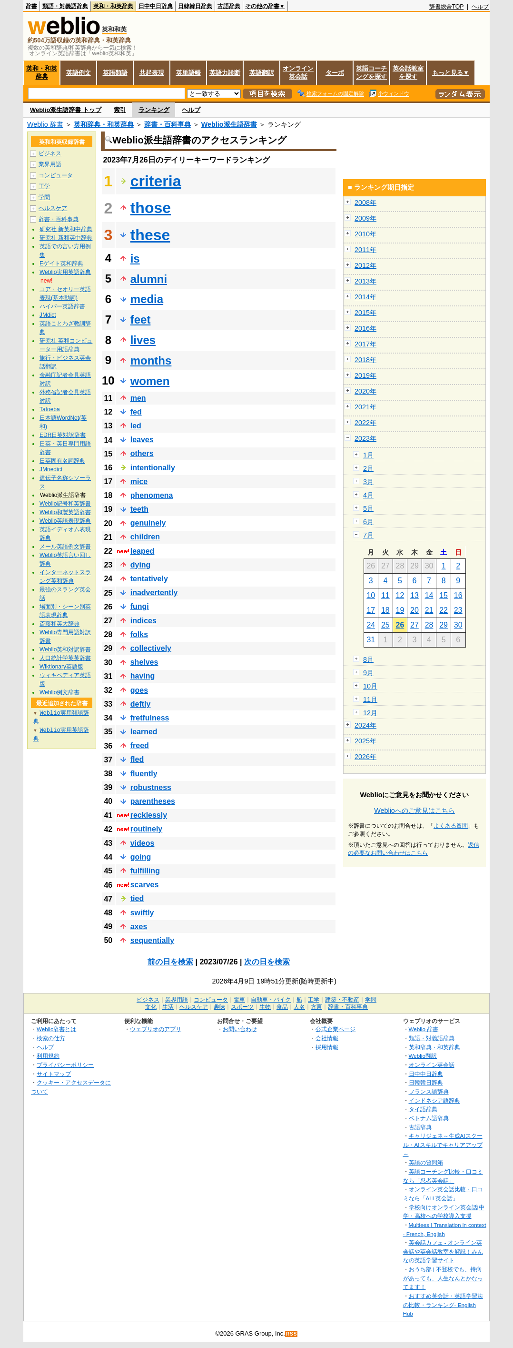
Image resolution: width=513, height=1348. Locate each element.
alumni (148, 279)
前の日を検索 (170, 962)
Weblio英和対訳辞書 (65, 649)
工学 (44, 186)
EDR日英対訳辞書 (62, 435)
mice (139, 481)
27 (414, 625)
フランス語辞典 (429, 1091)
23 (458, 610)
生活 (168, 1007)
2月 (368, 468)
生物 (265, 1007)
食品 (282, 1007)
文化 (151, 1007)
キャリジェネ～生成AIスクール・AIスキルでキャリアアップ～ (443, 1144)
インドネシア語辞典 (434, 1100)
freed (139, 745)
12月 (370, 713)
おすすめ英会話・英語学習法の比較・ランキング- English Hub (443, 1305)
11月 (370, 699)
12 (400, 595)
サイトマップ (54, 1074)
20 (414, 610)
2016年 (365, 328)
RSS (291, 1334)
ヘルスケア (53, 208)
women (150, 381)
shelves (144, 662)
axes (139, 926)
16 (458, 595)
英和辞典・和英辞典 (104, 124)
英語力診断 (224, 72)
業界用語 (50, 164)
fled (137, 759)
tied (137, 898)
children (145, 537)
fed (136, 412)
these (150, 234)
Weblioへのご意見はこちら (414, 810)
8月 (368, 659)
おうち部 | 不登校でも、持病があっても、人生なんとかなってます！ (443, 1278)
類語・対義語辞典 (65, 6)
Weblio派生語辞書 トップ (65, 109)
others (142, 453)
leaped (142, 551)
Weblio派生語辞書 (229, 124)
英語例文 (78, 72)
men (138, 398)
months (151, 360)
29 (443, 625)
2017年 (365, 344)
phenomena (151, 495)
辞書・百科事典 (167, 124)
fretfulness (149, 718)
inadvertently (154, 592)
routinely (146, 829)
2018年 (365, 360)
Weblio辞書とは (56, 1029)
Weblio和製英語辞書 (65, 512)
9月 (368, 673)
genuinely (148, 523)
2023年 (365, 438)
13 (414, 595)
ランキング (153, 109)
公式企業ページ (335, 1029)
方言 (316, 1007)
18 (385, 610)
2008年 (365, 202)
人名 (299, 1007)
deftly (140, 704)
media (146, 299)
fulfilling (145, 871)
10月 (370, 686)
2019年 (365, 375)
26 (400, 625)
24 (370, 625)
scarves (144, 885)
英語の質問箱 (426, 1162)
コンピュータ (56, 175)
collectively (150, 648)
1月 (368, 455)
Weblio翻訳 (423, 1056)
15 (443, 595)
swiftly (142, 913)
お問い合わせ (240, 1029)
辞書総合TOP (446, 6)
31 (370, 640)
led (135, 426)
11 (385, 595)
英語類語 (115, 72)
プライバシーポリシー (65, 1065)
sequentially (152, 940)
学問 (44, 197)
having (142, 676)
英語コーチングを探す (371, 72)
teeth (139, 509)
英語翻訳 (261, 72)
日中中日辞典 (155, 6)
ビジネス (50, 153)
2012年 (365, 265)
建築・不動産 (342, 1000)
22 (443, 610)
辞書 (31, 6)
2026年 (365, 756)
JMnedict (50, 469)
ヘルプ (480, 6)
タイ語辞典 (423, 1109)
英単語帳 (188, 72)
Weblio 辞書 (45, 124)
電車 (239, 1000)
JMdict (47, 315)
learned (144, 732)
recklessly (148, 815)
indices (143, 621)
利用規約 (48, 1056)
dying (140, 565)
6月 (368, 522)
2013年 (365, 281)
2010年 (365, 234)
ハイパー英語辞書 (62, 306)
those (150, 207)
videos (142, 843)
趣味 (219, 1007)
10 (370, 595)
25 (385, 625)
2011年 (365, 249)
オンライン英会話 (298, 72)
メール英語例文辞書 (65, 546)
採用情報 (327, 1047)
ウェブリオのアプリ (155, 1029)
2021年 (365, 407)
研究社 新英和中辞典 (65, 229)
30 (458, 625)
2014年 (365, 297)
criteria (155, 181)
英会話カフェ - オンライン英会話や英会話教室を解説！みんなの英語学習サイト (443, 1251)
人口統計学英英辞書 (65, 658)
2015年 (365, 312)
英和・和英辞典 (113, 6)
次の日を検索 (267, 962)
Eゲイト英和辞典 (61, 263)
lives (143, 340)
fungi (139, 606)
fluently (144, 774)
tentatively (149, 579)
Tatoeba (49, 409)
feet (140, 319)
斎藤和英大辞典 (59, 623)
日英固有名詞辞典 (62, 460)
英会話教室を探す (408, 72)
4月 (368, 495)
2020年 (365, 391)
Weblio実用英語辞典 (65, 272)
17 (370, 610)
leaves (142, 440)
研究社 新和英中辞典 (65, 237)
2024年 (365, 725)
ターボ (335, 72)
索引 (120, 109)
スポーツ (242, 1007)
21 (429, 610)
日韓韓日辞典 (195, 6)
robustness (150, 787)
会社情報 (327, 1038)
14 (429, 595)
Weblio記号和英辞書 (65, 503)
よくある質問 (451, 825)
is (135, 258)
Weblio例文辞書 (59, 692)
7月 (368, 535)
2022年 (365, 422)
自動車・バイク (271, 1000)
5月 (368, 508)
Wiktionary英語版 (61, 666)
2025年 (365, 741)
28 (429, 625)
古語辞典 (228, 6)
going (140, 857)
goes (139, 690)
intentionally (152, 468)
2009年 (365, 218)
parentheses (152, 801)
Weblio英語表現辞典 (65, 520)
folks (139, 634)
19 (400, 610)
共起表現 (151, 72)
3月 (368, 482)
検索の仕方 (51, 1038)
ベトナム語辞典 (429, 1118)
